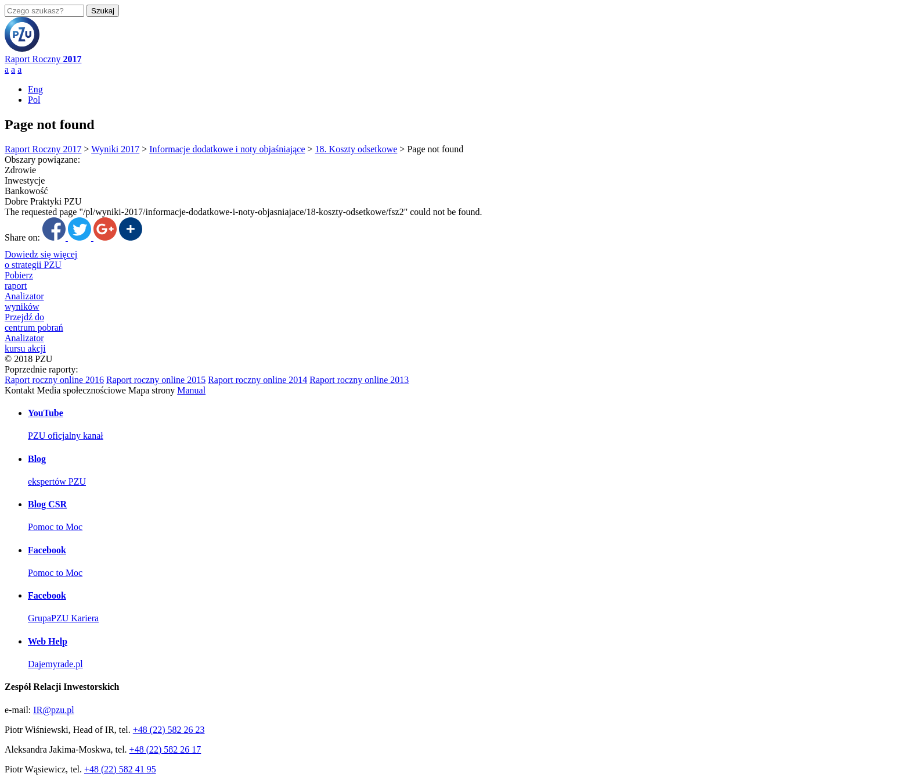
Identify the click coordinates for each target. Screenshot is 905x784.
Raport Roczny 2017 (43, 149)
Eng (35, 89)
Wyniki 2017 (115, 149)
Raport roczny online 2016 (54, 380)
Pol (34, 100)
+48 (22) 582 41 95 (120, 769)
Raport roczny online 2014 (257, 380)
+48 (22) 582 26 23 (169, 730)
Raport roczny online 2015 (155, 380)
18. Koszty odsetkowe (356, 149)
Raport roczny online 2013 (359, 380)
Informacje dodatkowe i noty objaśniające (227, 149)
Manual (191, 390)
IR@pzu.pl (53, 710)
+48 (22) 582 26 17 (165, 749)
